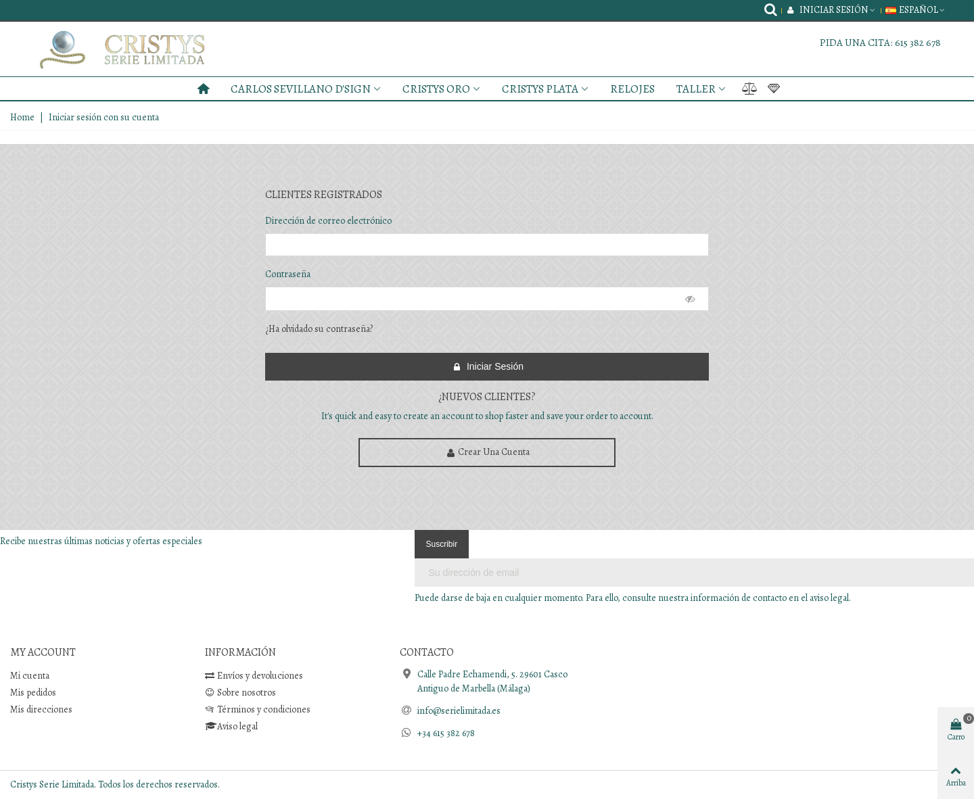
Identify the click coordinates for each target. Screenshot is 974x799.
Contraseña (287, 274)
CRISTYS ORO (436, 89)
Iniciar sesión (488, 366)
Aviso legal (231, 726)
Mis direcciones (41, 709)
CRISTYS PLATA (540, 89)
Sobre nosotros (240, 692)
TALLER (696, 89)
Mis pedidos (33, 692)
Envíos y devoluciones (254, 676)
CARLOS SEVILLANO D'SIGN (301, 89)
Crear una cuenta (488, 451)
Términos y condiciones (257, 709)
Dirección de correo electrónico (328, 220)
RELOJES (632, 89)
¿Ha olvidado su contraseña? (319, 328)
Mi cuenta (29, 675)
